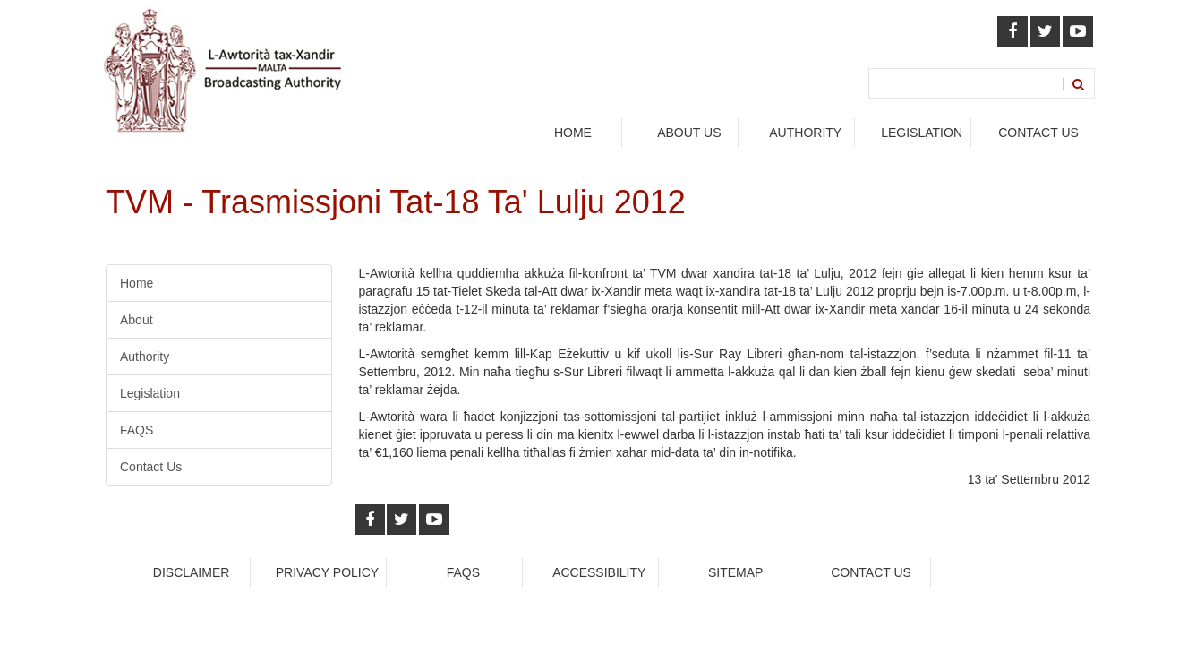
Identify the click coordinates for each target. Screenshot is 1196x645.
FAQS (136, 430)
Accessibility (598, 572)
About (136, 320)
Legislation (150, 393)
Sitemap (735, 572)
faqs (463, 572)
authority (805, 132)
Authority (144, 356)
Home (573, 132)
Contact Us (1038, 132)
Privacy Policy (327, 572)
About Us (689, 132)
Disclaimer (191, 572)
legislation (921, 132)
